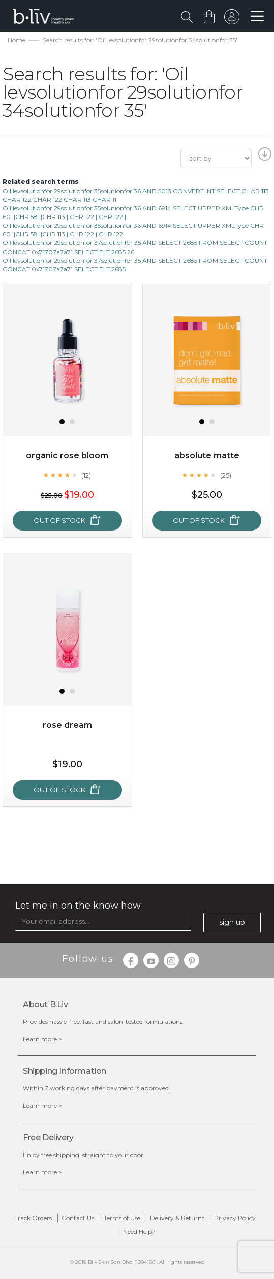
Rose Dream (67, 725)
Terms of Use (122, 1218)
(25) (225, 475)
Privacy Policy (235, 1218)
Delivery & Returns (177, 1218)
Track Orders (33, 1218)
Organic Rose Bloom (67, 455)
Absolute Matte (206, 455)
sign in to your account (232, 19)
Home (16, 40)
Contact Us (78, 1218)
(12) (86, 475)
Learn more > (42, 1039)
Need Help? (139, 1231)
